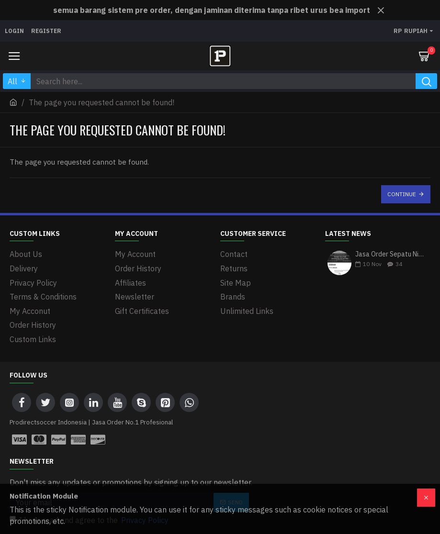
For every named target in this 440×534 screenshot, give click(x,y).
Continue (401, 194)
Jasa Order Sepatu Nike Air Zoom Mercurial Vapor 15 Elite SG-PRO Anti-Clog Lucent (389, 254)
